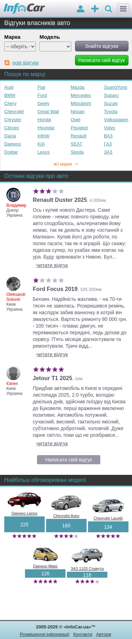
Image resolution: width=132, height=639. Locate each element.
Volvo (109, 127)
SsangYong (115, 87)
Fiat (41, 87)
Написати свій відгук (68, 460)
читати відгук (52, 265)
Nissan (78, 111)
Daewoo (12, 144)
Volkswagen (116, 119)
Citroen (11, 127)
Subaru (111, 95)
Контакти (82, 634)
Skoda (77, 152)
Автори (103, 634)
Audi (8, 87)
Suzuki (111, 103)
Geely (43, 103)
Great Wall (48, 111)
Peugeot (79, 127)
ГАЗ (108, 144)
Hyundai (45, 127)
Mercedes (81, 95)
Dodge (11, 152)
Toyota (110, 111)
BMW (9, 95)
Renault (79, 135)
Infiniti (43, 135)
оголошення (94, 9)
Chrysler (12, 119)
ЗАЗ (108, 152)
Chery (10, 103)
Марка (12, 37)
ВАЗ (108, 135)
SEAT (76, 144)
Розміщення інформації (44, 634)
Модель (49, 37)
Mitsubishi (81, 103)
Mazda (77, 87)
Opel (75, 119)
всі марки (66, 164)
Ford (42, 95)
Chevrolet (14, 111)
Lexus (43, 152)
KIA (41, 144)
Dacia (10, 135)
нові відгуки (25, 63)
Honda (44, 119)
